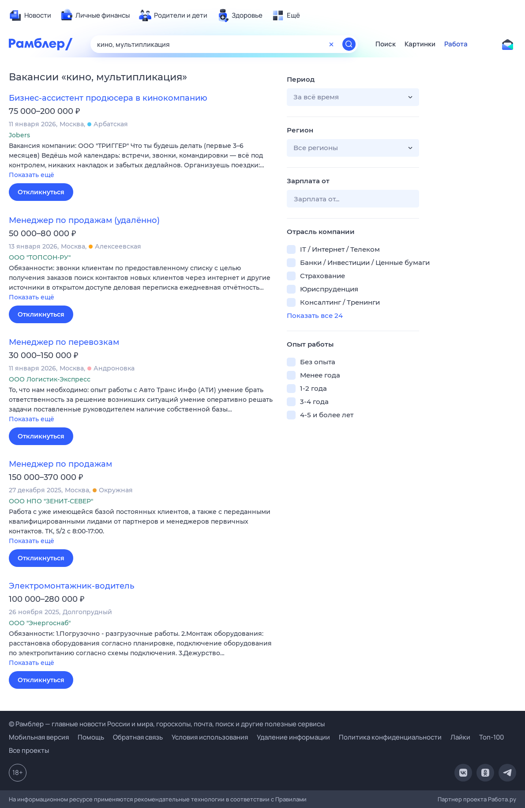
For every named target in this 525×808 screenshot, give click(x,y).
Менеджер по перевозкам (64, 342)
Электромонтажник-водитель (71, 586)
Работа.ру (502, 799)
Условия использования (210, 737)
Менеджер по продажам (60, 464)
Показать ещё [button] (31, 175)
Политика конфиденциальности (390, 737)
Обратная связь (138, 737)
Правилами (291, 799)
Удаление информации (293, 737)
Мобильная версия (39, 737)
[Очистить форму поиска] (331, 44)
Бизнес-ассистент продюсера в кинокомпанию (108, 98)
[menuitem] (30, 15)
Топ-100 (491, 737)
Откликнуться (41, 192)
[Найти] (349, 44)
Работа (456, 44)
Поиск (385, 44)
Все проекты (29, 750)
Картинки (420, 44)
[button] (141, 161)
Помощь (91, 737)
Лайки (460, 737)
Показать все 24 (315, 315)
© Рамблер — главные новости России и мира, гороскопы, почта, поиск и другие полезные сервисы (167, 724)
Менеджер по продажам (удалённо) (84, 220)
